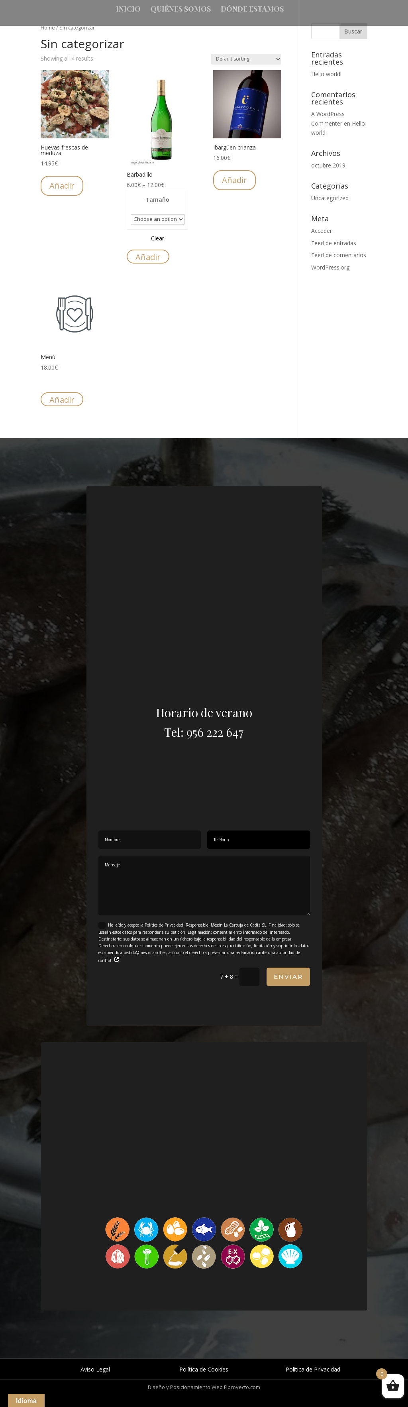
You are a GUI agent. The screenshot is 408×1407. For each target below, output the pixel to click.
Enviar (288, 976)
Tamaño (157, 199)
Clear (157, 238)
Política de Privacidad (313, 1369)
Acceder (321, 230)
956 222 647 (215, 732)
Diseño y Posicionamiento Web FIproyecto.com (204, 1387)
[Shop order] (246, 59)
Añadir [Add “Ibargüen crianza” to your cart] (234, 180)
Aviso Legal (95, 1369)
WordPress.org (330, 267)
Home (48, 27)
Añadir (148, 257)
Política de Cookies (203, 1369)
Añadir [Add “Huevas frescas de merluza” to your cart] (62, 185)
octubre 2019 (328, 165)
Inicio (128, 10)
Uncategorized (330, 198)
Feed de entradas (333, 243)
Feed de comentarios (338, 255)
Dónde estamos (252, 10)
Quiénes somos (181, 10)
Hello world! (326, 74)
